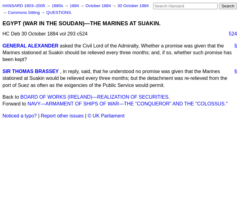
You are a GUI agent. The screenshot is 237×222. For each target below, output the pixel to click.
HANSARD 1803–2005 (23, 5)
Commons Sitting (24, 12)
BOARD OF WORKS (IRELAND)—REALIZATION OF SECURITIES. (95, 97)
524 (233, 33)
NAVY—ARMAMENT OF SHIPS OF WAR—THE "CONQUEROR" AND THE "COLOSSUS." (127, 103)
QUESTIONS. (59, 12)
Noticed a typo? (19, 115)
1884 (75, 5)
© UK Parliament (106, 115)
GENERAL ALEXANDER (30, 45)
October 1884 (98, 5)
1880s (58, 5)
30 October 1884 (133, 5)
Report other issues (62, 115)
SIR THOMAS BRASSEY (30, 71)
